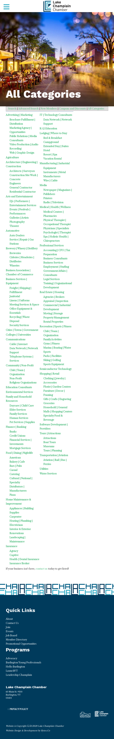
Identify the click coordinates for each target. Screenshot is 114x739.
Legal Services (51, 279)
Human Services (19, 418)
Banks (13, 431)
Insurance (11, 546)
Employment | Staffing (56, 266)
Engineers (15, 183)
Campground (51, 142)
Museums (48, 446)
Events (10, 631)
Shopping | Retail (49, 373)
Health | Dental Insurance (24, 559)
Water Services (48, 473)
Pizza (13, 494)
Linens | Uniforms (20, 300)
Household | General (55, 407)
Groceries (48, 403)
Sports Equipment (53, 364)
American (15, 457)
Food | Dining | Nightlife (19, 452)
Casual (13, 470)
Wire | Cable (50, 180)
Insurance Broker (19, 563)
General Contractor (21, 187)
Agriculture (12, 157)
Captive (14, 555)
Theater (14, 226)
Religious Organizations (23, 382)
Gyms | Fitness (51, 343)
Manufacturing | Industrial (55, 163)
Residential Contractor (23, 191)
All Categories (96, 108)
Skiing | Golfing (52, 360)
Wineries (14, 265)
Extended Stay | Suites (56, 146)
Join (8, 627)
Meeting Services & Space (24, 304)
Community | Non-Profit (20, 365)
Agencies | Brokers (53, 296)
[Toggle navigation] (6, 7)
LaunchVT (12, 670)
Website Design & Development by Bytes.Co (28, 730)
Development (51, 309)
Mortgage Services (20, 448)
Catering (14, 474)
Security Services (19, 325)
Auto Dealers (17, 235)
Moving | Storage (53, 313)
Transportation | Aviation (54, 455)
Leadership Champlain (19, 674)
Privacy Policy (19, 709)
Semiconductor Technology (56, 369)
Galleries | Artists (19, 217)
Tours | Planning (52, 450)
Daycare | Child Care (22, 405)
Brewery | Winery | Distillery (22, 248)
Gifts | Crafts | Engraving (57, 399)
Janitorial (15, 296)
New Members (49, 108)
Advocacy (11, 658)
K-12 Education (48, 128)
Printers (47, 198)
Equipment (49, 168)
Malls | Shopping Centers (57, 411)
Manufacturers (51, 176)
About (9, 618)
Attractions (49, 438)
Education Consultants (19, 387)
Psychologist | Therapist (57, 232)
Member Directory (16, 639)
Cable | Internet (18, 344)
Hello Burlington (15, 666)
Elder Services (18, 409)
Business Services (53, 262)
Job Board (11, 635)
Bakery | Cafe (17, 461)
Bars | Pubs (16, 465)
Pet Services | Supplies (22, 422)
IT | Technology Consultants (56, 114)
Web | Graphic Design (22, 152)
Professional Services (52, 245)
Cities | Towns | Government (22, 330)
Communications (15, 339)
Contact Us (12, 623)
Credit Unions (17, 435)
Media (43, 185)
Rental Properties (53, 321)
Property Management (56, 317)
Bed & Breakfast (52, 137)
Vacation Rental (52, 158)
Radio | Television (53, 202)
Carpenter (15, 516)
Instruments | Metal (54, 172)
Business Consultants (55, 258)
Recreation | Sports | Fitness (55, 326)
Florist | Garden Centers (57, 386)
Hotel (46, 150)
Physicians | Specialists (56, 228)
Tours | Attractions (50, 433)
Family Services (18, 413)
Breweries (15, 253)
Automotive (12, 230)
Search (12, 108)
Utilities (44, 468)
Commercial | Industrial (57, 305)
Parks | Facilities (52, 356)
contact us (42, 568)
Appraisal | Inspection (55, 301)
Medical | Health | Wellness (55, 207)
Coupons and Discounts (72, 108)
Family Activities (52, 339)
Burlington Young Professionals (23, 662)
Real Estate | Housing (52, 292)
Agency (14, 550)
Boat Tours (49, 442)
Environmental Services (19, 392)
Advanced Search (28, 108)
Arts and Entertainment (19, 196)
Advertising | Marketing (19, 114)
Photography (17, 221)
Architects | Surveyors (22, 171)
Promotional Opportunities (21, 643)
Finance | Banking (16, 426)
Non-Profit (16, 378)
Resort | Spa (50, 154)
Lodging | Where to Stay (53, 133)
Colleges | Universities (18, 334)
